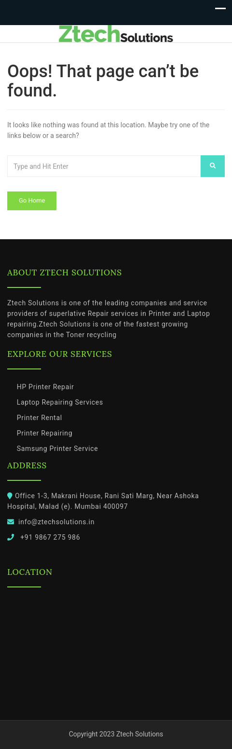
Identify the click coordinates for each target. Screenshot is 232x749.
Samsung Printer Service (57, 448)
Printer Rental (39, 418)
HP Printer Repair (45, 387)
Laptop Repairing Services (60, 402)
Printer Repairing (45, 433)
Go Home (32, 200)
